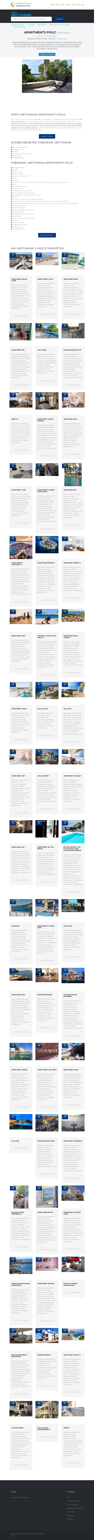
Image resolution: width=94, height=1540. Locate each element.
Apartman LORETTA (72, 1355)
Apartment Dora (19, 709)
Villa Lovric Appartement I (44, 1428)
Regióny (68, 4)
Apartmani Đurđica (46, 563)
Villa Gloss (42, 709)
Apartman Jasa (18, 995)
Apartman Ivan (70, 419)
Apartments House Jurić (72, 1213)
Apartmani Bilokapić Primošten (20, 1284)
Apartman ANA (70, 490)
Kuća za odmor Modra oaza (70, 1284)
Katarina (15, 926)
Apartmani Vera (71, 279)
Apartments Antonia (46, 1070)
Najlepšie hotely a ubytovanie (75, 1508)
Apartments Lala (45, 279)
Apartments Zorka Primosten (46, 490)
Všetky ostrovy (71, 1515)
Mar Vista (68, 926)
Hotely (78, 4)
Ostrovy (62, 4)
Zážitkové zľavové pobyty (74, 1501)
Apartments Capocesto (17, 563)
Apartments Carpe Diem (45, 927)
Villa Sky (67, 709)
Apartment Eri (18, 350)
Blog (82, 4)
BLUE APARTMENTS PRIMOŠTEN (19, 1355)
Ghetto (14, 419)
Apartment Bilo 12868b (71, 636)
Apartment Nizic (71, 1070)
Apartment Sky (18, 776)
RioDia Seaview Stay (72, 350)
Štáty (57, 4)
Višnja (66, 1428)
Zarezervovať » (47, 235)
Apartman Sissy (18, 636)
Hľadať (59, 19)
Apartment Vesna (19, 1070)
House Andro (17, 1428)
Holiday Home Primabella (17, 1213)
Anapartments (44, 1355)
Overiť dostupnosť (47, 54)
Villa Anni (41, 350)
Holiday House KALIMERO (70, 995)
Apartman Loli (18, 847)
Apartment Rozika (45, 1283)
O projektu (70, 1519)
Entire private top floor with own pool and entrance (72, 848)
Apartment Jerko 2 (72, 563)
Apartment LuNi (18, 490)
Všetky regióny (71, 1512)
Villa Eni (15, 1141)
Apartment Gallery (72, 776)
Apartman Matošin (45, 1141)
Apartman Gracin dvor (19, 280)
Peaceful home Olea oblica (46, 636)
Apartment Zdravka (73, 1141)
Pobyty (53, 4)
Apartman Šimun (44, 995)
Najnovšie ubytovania (73, 1504)
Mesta (73, 4)
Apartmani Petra (45, 1212)
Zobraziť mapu (61, 38)
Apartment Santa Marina (45, 420)
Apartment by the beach (45, 848)
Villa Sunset (43, 776)
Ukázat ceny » (47, 136)
